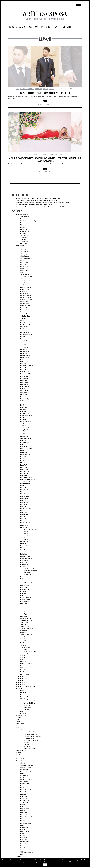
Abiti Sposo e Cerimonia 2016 (25, 686)
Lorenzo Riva (24, 469)
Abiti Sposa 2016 (21, 680)
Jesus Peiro (23, 432)
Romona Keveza (25, 599)
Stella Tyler (23, 630)
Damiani (27, 705)
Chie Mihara (24, 781)
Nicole (26, 537)
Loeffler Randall (25, 808)
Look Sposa (24, 467)
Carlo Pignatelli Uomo (31, 734)
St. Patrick (23, 239)
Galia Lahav (24, 390)
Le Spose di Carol (25, 452)
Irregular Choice (25, 800)
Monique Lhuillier (25, 523)
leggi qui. (78, 860)
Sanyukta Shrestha (26, 620)
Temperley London (26, 635)
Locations (33, 26)
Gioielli (18, 719)
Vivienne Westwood (26, 668)
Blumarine (23, 291)
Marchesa (23, 492)
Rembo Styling (24, 589)
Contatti (66, 26)
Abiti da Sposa (20, 245)
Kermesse (19, 726)
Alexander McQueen (26, 767)
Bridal (71, 89)
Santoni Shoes (24, 841)
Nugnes (22, 825)
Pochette (23, 713)
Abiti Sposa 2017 (21, 682)
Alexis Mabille (24, 252)
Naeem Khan (24, 525)
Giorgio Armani (29, 738)
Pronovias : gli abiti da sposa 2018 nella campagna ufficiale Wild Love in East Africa (42, 202)
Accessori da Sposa (22, 715)
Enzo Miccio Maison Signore (29, 374)
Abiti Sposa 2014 (21, 676)
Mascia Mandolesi (26, 817)
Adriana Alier (28, 606)
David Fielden (24, 332)
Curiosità (19, 717)
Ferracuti (23, 794)
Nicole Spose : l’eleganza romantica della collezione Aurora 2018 (36, 200)
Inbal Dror (23, 411)
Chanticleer (24, 301)
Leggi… (45, 101)
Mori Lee (27, 481)
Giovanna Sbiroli (25, 397)
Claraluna (23, 318)
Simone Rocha (24, 626)
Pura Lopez (23, 837)
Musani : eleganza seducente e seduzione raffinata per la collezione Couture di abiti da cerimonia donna (45, 159)
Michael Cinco (24, 510)
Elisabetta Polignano (26, 366)
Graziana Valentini (30, 651)
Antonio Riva (24, 266)
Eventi (56, 26)
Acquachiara (24, 248)
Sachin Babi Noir (25, 618)
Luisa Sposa (24, 473)
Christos (23, 312)
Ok (45, 864)
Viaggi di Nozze (21, 856)
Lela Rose (23, 459)
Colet (22, 320)
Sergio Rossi (24, 844)
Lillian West (24, 463)
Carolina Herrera (25, 295)
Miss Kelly (23, 519)
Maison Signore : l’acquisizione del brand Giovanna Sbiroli (34, 204)
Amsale (22, 260)
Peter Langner (24, 562)
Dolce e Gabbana (25, 355)
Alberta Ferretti (25, 250)
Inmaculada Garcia (26, 415)
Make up (23, 711)
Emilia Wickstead (25, 372)
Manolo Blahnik (25, 815)
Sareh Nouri (24, 624)
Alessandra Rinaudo (30, 529)
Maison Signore (25, 488)
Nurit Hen (23, 543)
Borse (22, 690)
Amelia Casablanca (26, 258)
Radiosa (22, 579)
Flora (26, 641)
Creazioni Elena (25, 324)
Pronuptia (23, 577)
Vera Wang (23, 661)
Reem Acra (23, 587)
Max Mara (23, 504)
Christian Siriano (25, 308)
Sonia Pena (23, 237)
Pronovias (23, 233)
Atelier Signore (25, 279)
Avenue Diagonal (29, 568)
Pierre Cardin (24, 231)
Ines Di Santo (24, 413)
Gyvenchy (23, 403)
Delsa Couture (29, 341)
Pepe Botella (24, 560)
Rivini (22, 595)
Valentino (23, 655)
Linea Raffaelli (24, 465)
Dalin (22, 328)
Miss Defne (24, 517)
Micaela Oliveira (25, 508)
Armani (22, 268)
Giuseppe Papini (25, 399)
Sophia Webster (25, 846)
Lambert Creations (26, 448)
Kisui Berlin (24, 446)
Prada (22, 833)
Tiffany (26, 709)
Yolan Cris (23, 670)
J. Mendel (23, 426)
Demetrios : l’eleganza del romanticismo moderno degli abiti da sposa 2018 (40, 207)
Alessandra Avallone (30, 701)
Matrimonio (20, 752)
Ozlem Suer (24, 552)
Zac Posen (23, 672)
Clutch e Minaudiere (26, 695)
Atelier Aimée (24, 274)
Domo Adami (24, 357)
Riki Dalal (23, 593)
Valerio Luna (24, 657)
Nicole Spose (24, 229)
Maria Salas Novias (26, 494)
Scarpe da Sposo (25, 746)
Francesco (23, 796)
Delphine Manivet (26, 334)
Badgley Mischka (25, 287)
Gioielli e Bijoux (25, 699)
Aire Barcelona (29, 608)
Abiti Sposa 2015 (21, 678)
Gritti (22, 401)
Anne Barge (24, 264)
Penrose (22, 829)
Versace (22, 850)
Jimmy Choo (24, 802)
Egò (25, 649)
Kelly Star (23, 440)
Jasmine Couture (25, 428)
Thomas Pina (24, 241)
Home (11, 26)
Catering (46, 26)
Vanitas (22, 659)
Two (25, 614)
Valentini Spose (25, 647)
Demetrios (23, 349)
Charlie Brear (24, 303)
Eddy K (22, 359)
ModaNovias (24, 521)
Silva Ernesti (24, 235)
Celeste (26, 581)
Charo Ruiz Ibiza (25, 305)
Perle (26, 347)
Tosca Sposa (24, 639)
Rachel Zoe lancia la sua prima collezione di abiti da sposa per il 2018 (38, 198)
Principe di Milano (30, 748)
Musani (45, 89)
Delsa (22, 223)
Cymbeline (23, 326)
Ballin (22, 773)
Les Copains (24, 461)
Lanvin (22, 450)
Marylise (23, 500)
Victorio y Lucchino (26, 664)
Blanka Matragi (25, 289)
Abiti (17, 89)
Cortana (22, 322)
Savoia (18, 757)
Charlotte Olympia (26, 779)
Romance (27, 539)
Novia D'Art (24, 541)
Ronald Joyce (24, 601)
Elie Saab (23, 363)
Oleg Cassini (24, 548)
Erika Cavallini (24, 376)
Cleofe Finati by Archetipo (28, 221)
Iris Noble (23, 419)
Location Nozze (21, 750)
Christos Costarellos (26, 314)
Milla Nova (23, 512)
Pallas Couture (24, 554)
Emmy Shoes (24, 792)
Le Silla (22, 804)
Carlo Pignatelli (25, 219)
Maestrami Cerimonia (31, 740)
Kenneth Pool (24, 442)
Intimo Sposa (20, 724)
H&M (22, 405)
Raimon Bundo (25, 585)
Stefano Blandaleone (26, 628)
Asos (21, 272)
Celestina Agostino (26, 299)
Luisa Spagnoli (24, 471)
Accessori (19, 688)
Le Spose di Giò (25, 454)
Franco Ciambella (25, 388)
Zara (21, 854)
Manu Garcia (24, 490)
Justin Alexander (25, 438)
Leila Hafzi (23, 457)
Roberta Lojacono (25, 597)
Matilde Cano (24, 502)
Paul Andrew (24, 827)
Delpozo (23, 337)
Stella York (23, 632)
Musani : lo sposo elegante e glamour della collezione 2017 (45, 92)
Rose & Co (23, 616)
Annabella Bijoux (29, 703)
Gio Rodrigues (24, 394)
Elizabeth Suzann (25, 370)
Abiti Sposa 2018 (21, 684)
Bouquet (23, 692)
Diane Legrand (25, 351)
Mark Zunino (24, 498)
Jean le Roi (27, 343)
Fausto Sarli (24, 382)
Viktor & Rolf (24, 666)
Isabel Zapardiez (25, 421)
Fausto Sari (23, 380)
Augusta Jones (24, 283)
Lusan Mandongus (26, 477)
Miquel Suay (24, 515)
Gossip (18, 721)
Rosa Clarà (23, 603)
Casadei (22, 777)
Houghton (23, 407)
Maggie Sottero (25, 483)
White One (28, 575)
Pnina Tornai (24, 564)
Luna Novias (24, 475)
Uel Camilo (23, 243)
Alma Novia (28, 610)
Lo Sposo (38, 89)
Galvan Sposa (24, 392)
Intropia (22, 417)
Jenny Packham (25, 430)
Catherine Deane (25, 297)
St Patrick (27, 572)
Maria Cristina (28, 345)
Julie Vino (23, 434)
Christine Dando (25, 310)
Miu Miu (23, 821)
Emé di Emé (28, 277)
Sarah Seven (24, 622)
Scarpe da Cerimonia (22, 759)
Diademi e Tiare (25, 697)
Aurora (26, 531)
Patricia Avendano (26, 558)
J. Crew (22, 423)
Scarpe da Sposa (21, 761)
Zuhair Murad (24, 674)
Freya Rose (23, 798)
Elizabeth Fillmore (26, 368)
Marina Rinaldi (24, 496)
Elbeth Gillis (24, 361)
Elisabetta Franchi (26, 790)
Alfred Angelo (24, 254)
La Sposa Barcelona (30, 570)
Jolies (26, 535)
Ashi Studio (24, 270)
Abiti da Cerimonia (27, 89)
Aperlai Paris (24, 769)
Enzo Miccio (28, 281)
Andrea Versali (24, 217)
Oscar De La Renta (26, 550)
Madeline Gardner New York (29, 479)
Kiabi (22, 444)
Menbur (22, 819)
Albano (22, 763)
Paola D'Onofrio (25, 556)
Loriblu (22, 810)
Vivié (26, 653)
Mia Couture (24, 506)
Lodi (21, 806)
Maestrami (23, 225)
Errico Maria (24, 378)
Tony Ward (23, 637)
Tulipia (22, 643)
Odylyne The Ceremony (27, 546)
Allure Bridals (24, 256)
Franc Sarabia (24, 386)
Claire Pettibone (25, 316)
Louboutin (23, 813)
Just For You (24, 436)
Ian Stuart (23, 409)
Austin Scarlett (25, 285)
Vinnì (26, 330)
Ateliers (21, 26)
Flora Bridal (24, 384)
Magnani (23, 486)
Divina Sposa (24, 353)
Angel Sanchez (25, 262)
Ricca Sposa (24, 591)
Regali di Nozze (21, 755)
